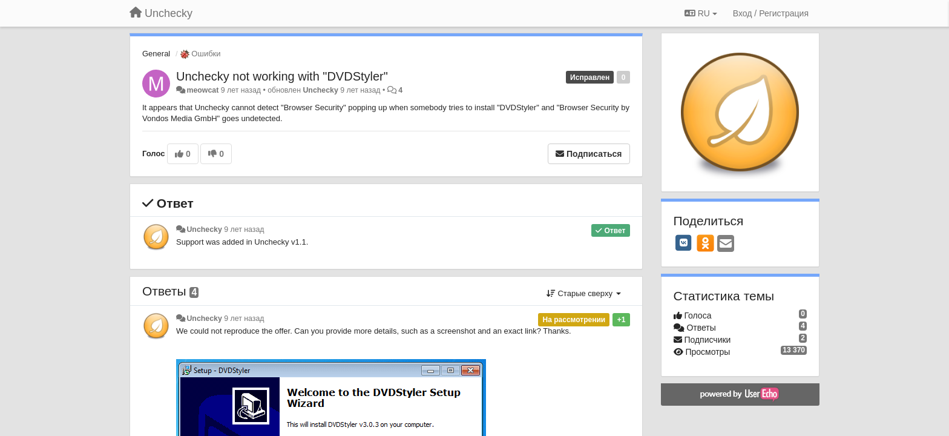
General (156, 53)
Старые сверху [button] (584, 293)
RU (701, 13)
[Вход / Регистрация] (770, 13)
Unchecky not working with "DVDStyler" (282, 76)
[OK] (705, 243)
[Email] (725, 244)
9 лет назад (244, 229)
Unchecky (320, 90)
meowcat (202, 90)
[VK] (683, 243)
